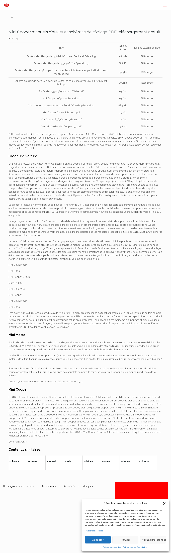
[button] (164, 503)
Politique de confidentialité (135, 547)
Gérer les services (95, 531)
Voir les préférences (154, 539)
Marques (88, 486)
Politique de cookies (112, 547)
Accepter (98, 539)
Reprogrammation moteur (18, 486)
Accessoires (49, 486)
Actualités (69, 486)
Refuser (125, 539)
